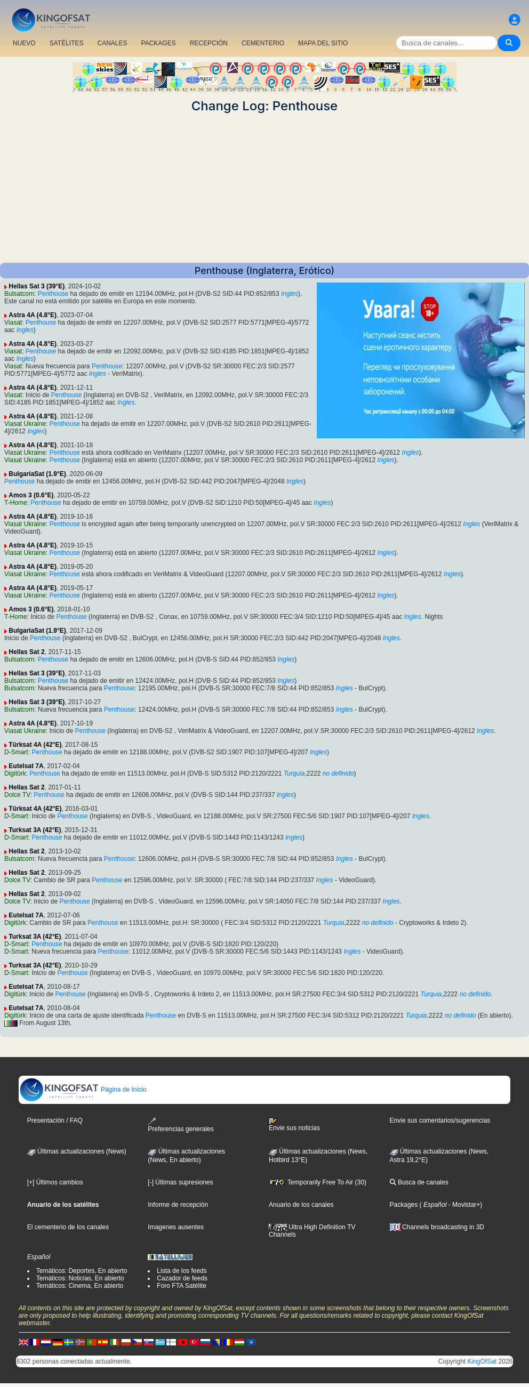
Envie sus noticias (294, 1125)
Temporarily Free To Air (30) (317, 1182)
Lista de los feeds (181, 1271)
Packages (404, 1204)
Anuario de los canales (301, 1204)
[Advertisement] (264, 188)
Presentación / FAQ (55, 1120)
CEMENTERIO (263, 43)
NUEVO (24, 43)
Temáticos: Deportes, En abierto (81, 1271)
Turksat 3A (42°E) (35, 830)
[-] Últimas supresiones (180, 1182)
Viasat (13, 322)
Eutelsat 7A (26, 766)
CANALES (112, 43)
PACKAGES (158, 43)
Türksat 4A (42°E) (35, 744)
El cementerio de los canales (68, 1227)
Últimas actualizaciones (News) (76, 1151)
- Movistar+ (463, 1204)
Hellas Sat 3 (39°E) (37, 286)
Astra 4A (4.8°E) (33, 315)
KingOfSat (482, 1361)
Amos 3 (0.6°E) (31, 495)
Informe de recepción (178, 1204)
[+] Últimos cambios (55, 1182)
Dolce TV (17, 795)
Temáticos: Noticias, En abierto (80, 1278)
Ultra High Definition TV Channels (312, 1230)
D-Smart (16, 752)
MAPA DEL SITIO (323, 43)
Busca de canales (419, 1182)
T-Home (15, 502)
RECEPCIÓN (209, 43)
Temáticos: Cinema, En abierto (79, 1285)
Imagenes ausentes (176, 1227)
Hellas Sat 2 (26, 652)
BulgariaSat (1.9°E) (37, 474)
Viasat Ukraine (25, 424)
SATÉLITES (67, 43)
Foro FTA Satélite (181, 1285)
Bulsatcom (19, 293)
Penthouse (53, 293)
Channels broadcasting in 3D (437, 1227)
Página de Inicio (83, 1089)
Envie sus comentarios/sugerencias (440, 1120)
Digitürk (15, 773)
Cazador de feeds (182, 1278)
